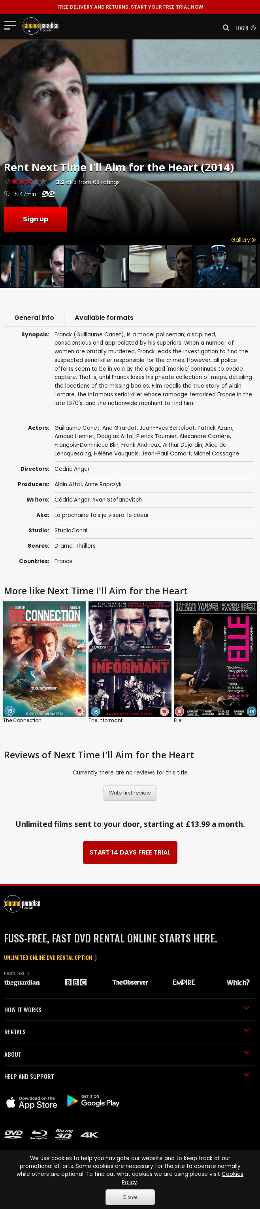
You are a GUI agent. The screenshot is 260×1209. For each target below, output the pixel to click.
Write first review (130, 792)
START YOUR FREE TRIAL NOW (130, 7)
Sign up (35, 219)
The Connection (22, 720)
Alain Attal (68, 484)
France (64, 561)
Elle (177, 720)
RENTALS (126, 1031)
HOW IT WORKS (126, 1009)
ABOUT (126, 1054)
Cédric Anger (72, 500)
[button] (223, 28)
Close (130, 1197)
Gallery (243, 240)
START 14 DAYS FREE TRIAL (130, 852)
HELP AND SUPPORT (126, 1076)
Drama (64, 546)
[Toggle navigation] (12, 25)
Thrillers (85, 546)
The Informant (105, 720)
